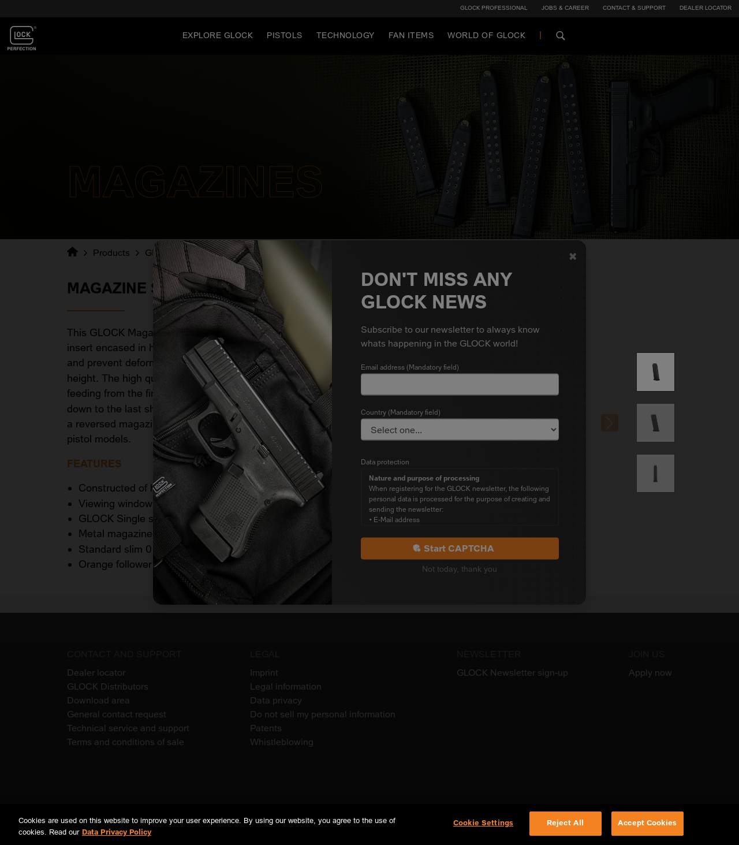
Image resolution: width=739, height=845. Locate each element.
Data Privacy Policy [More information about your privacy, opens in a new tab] (116, 832)
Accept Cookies (647, 823)
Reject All (565, 823)
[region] (369, 824)
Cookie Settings (483, 823)
